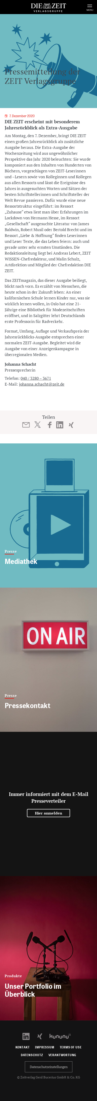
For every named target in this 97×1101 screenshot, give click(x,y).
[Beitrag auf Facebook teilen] (50, 425)
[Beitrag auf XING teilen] (71, 425)
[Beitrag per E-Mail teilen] (26, 425)
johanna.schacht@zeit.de (41, 384)
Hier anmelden (48, 813)
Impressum (44, 1047)
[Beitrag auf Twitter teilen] (37, 424)
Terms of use (71, 1047)
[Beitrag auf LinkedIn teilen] (60, 424)
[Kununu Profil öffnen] (62, 1036)
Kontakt (22, 1047)
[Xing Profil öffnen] (42, 1036)
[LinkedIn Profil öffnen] (29, 1036)
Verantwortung (62, 1055)
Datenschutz (32, 1055)
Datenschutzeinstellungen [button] (48, 1067)
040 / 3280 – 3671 (36, 378)
